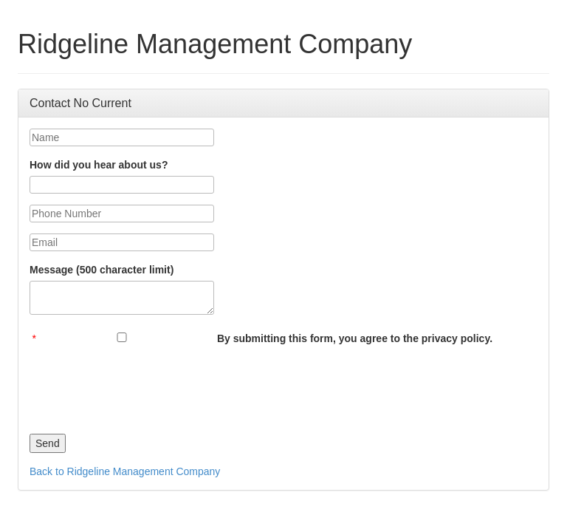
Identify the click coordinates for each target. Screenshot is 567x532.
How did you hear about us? (99, 165)
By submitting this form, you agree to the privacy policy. (354, 338)
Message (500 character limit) (101, 270)
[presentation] (142, 386)
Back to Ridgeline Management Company (125, 471)
